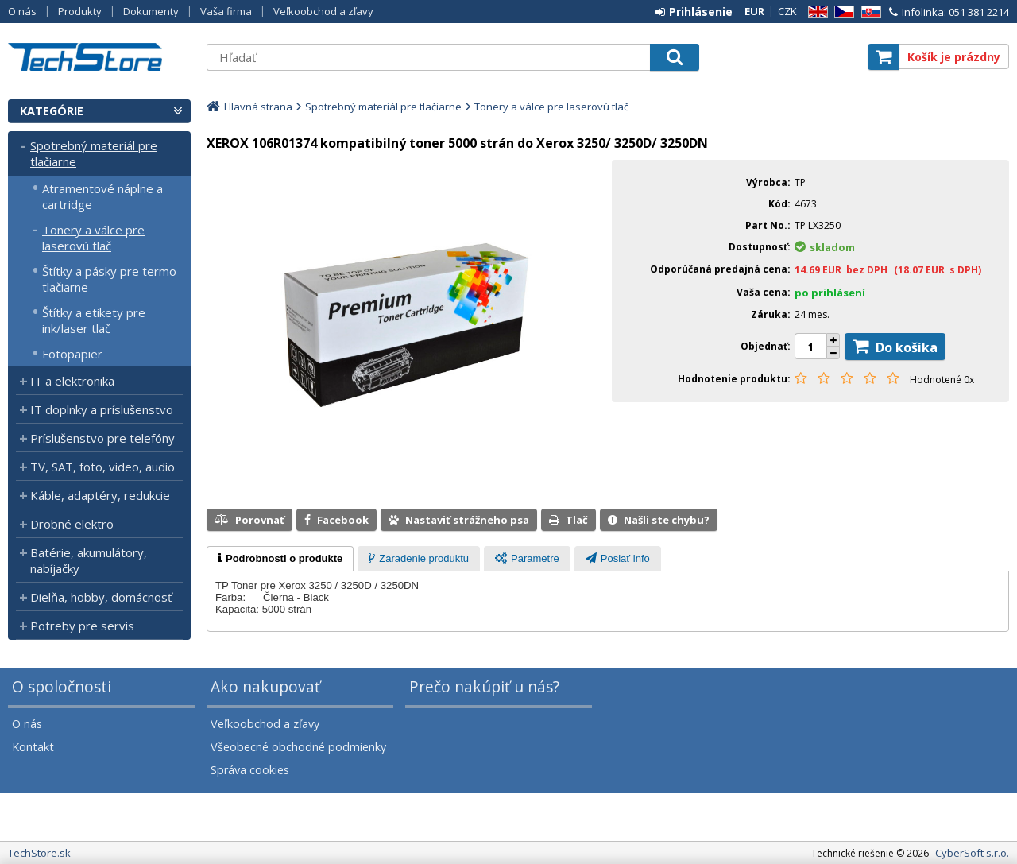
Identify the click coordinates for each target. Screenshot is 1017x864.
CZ (841, 12)
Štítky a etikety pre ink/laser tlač (93, 320)
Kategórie (51, 110)
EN (815, 12)
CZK (787, 11)
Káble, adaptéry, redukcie (100, 495)
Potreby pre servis (82, 625)
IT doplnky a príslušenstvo (101, 409)
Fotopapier (72, 354)
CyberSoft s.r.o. (972, 853)
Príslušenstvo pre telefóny (102, 438)
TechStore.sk (99, 57)
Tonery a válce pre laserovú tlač (93, 238)
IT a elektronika (72, 381)
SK (868, 12)
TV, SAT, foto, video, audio (102, 467)
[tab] (280, 558)
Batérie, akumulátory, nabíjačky (88, 560)
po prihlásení (830, 292)
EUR (754, 11)
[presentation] (280, 559)
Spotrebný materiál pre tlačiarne (93, 153)
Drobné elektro (72, 524)
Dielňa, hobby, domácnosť (101, 597)
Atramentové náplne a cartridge (102, 196)
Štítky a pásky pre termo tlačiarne (109, 279)
